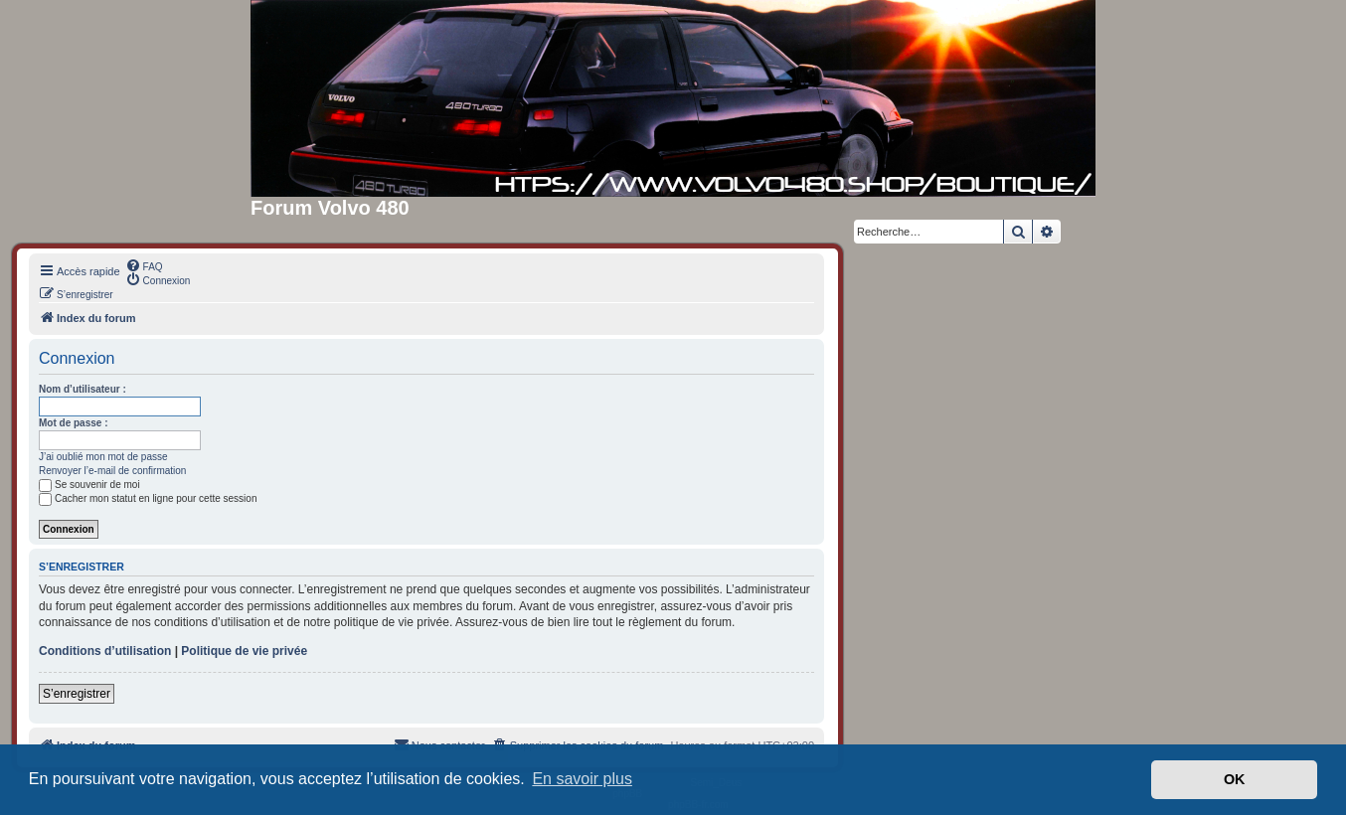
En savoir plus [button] (582, 778)
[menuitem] (144, 265)
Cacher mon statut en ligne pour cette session (147, 498)
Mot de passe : (73, 422)
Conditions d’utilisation (105, 651)
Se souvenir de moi (89, 484)
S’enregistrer (76, 694)
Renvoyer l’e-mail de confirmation (112, 470)
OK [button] (1235, 779)
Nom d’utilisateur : (82, 389)
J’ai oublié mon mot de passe (103, 456)
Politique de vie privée (244, 651)
